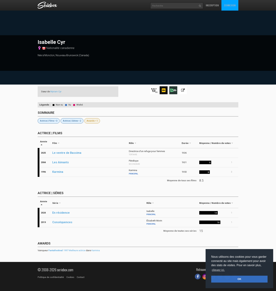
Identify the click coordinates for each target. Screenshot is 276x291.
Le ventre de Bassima (66, 152)
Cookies (70, 277)
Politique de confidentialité (51, 277)
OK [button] (239, 279)
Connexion (230, 5)
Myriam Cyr (55, 91)
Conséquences (62, 222)
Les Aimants (60, 162)
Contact (80, 277)
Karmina (57, 171)
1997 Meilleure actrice (66, 250)
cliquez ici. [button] (218, 269)
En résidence (61, 212)
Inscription (212, 5)
